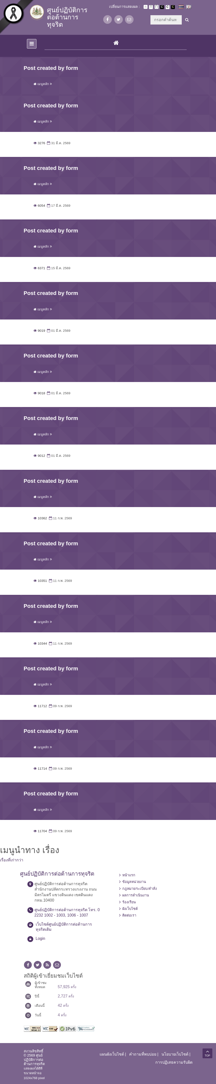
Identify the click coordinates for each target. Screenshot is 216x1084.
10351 (40, 581)
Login (40, 938)
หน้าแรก (128, 875)
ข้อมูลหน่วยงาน (134, 882)
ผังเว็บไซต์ (130, 909)
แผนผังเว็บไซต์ (112, 1054)
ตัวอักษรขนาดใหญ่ (157, 7)
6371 (39, 268)
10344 (40, 643)
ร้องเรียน (129, 902)
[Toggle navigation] (32, 44)
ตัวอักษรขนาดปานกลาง (151, 7)
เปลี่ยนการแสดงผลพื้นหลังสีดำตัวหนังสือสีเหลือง (173, 7)
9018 (39, 393)
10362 (40, 518)
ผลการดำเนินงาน (135, 895)
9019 (39, 330)
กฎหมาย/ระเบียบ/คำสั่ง (139, 889)
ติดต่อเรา (129, 915)
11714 (40, 768)
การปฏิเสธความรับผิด (174, 1062)
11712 (40, 706)
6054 (39, 205)
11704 (40, 831)
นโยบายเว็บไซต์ (174, 1054)
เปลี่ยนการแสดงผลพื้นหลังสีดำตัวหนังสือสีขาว (162, 7)
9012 (39, 456)
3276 (39, 143)
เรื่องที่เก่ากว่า (11, 860)
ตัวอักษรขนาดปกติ (146, 7)
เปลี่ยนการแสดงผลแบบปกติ (168, 7)
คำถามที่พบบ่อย (142, 1054)
